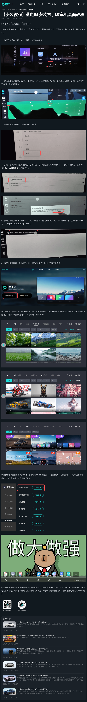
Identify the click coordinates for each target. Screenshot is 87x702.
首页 (3, 9)
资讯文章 (11, 9)
